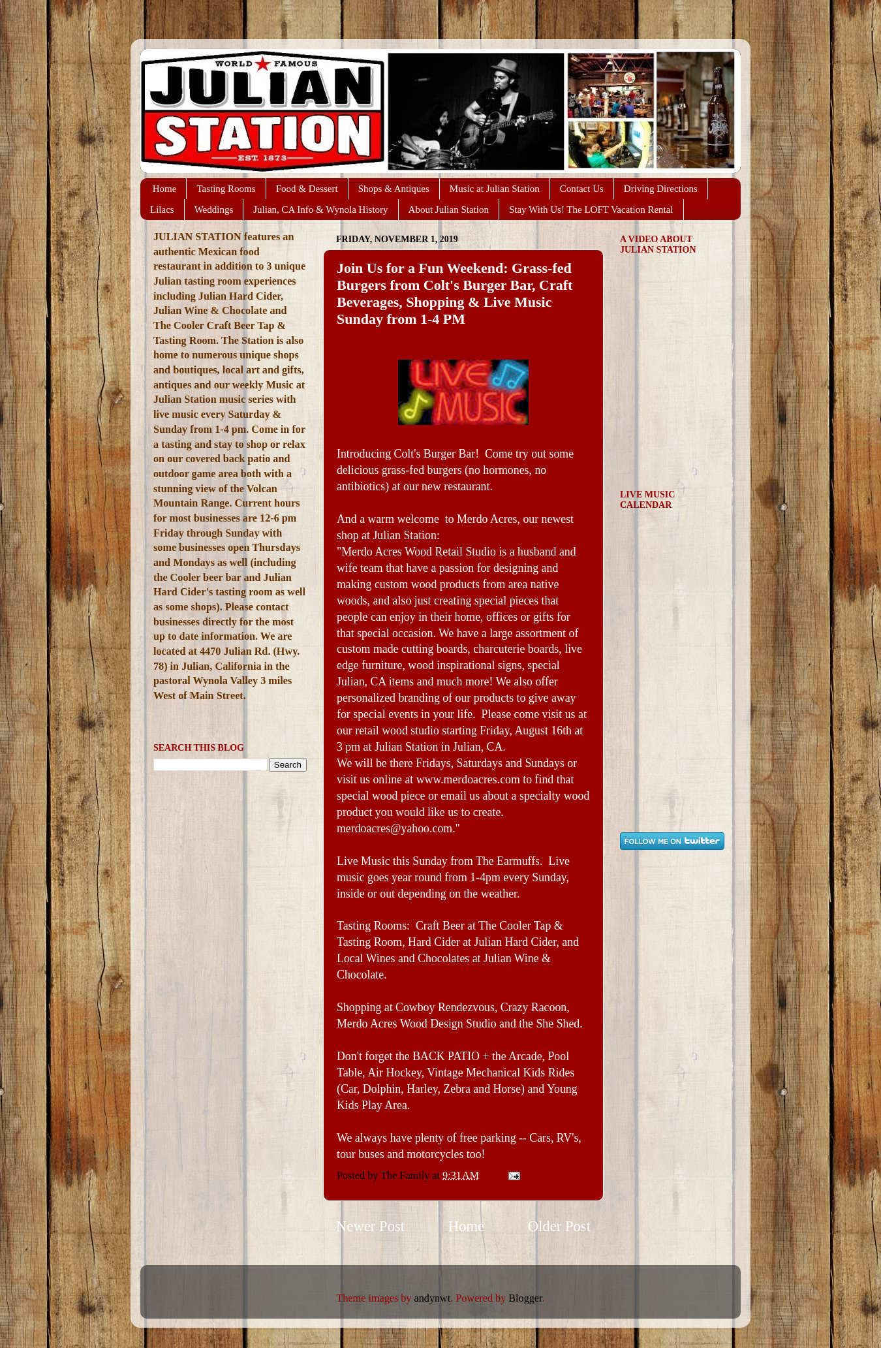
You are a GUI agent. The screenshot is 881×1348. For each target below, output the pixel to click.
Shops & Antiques (393, 188)
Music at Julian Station (495, 188)
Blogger (525, 1298)
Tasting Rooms (225, 188)
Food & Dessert (307, 188)
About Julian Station (449, 209)
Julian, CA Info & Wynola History (320, 209)
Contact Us (582, 188)
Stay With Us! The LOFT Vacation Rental (591, 209)
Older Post (559, 1226)
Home (165, 188)
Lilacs (162, 209)
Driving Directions (661, 188)
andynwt (432, 1298)
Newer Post (370, 1226)
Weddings (214, 209)
